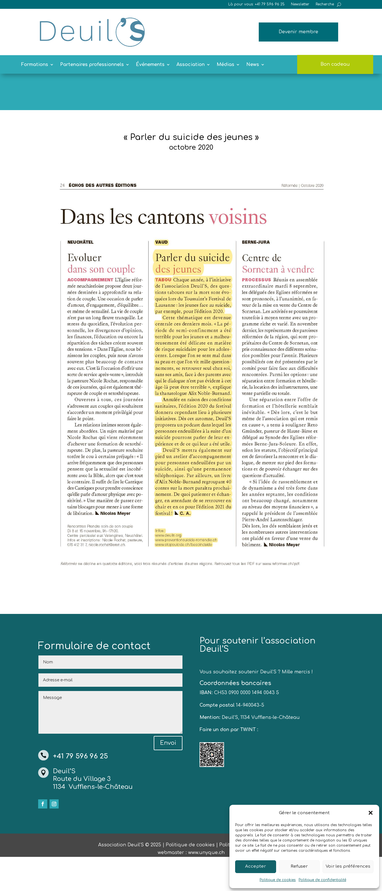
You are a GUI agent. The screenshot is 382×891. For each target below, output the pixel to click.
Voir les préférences (348, 866)
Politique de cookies (278, 880)
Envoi (168, 777)
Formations (34, 65)
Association (190, 65)
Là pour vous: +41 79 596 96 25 (256, 4)
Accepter (255, 866)
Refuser (299, 866)
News (252, 65)
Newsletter (300, 4)
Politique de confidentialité (322, 880)
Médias (225, 65)
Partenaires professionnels (92, 65)
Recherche (325, 4)
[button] (370, 813)
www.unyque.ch (206, 887)
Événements (150, 65)
